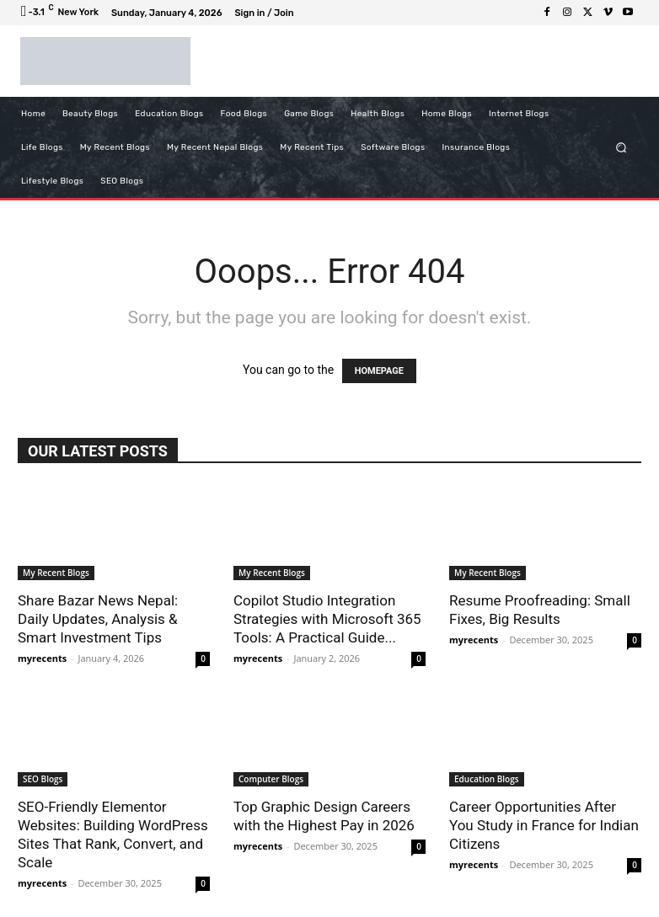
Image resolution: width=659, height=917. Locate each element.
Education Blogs (486, 779)
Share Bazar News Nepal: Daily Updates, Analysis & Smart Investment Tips (98, 619)
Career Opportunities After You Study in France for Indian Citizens (544, 825)
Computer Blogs (270, 779)
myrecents (42, 658)
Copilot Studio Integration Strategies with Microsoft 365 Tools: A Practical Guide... (327, 619)
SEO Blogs (42, 779)
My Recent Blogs (56, 572)
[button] (621, 147)
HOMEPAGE (379, 370)
